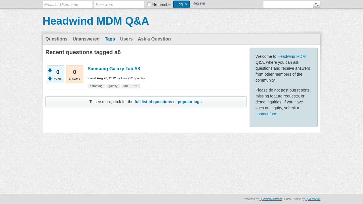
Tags (110, 39)
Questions (56, 39)
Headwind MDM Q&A (96, 21)
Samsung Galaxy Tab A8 (114, 68)
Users (126, 39)
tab (125, 86)
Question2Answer (270, 199)
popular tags (190, 101)
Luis (124, 78)
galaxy (113, 86)
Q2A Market (312, 199)
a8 (135, 86)
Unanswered (86, 39)
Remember (162, 5)
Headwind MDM (292, 56)
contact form (266, 114)
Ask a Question (154, 39)
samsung (96, 86)
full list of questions (153, 101)
